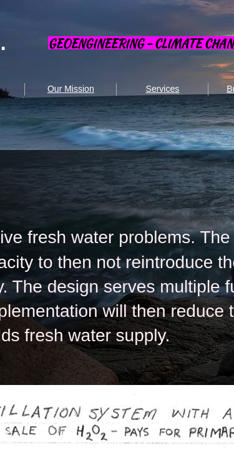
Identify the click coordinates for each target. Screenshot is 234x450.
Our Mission (70, 89)
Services (163, 89)
